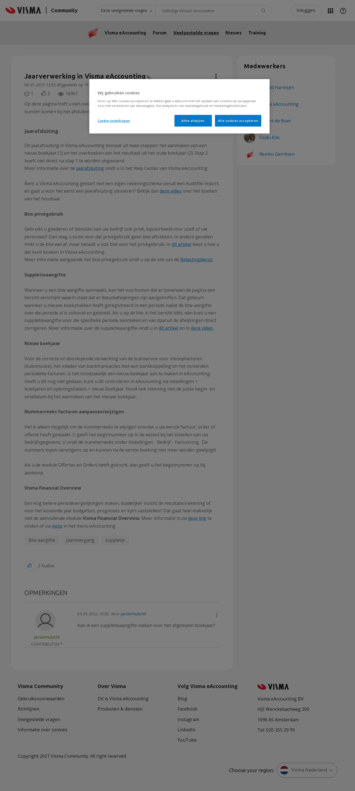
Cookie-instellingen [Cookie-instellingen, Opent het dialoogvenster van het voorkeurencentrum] (114, 121)
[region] (179, 106)
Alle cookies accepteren (238, 121)
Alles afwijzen (193, 121)
